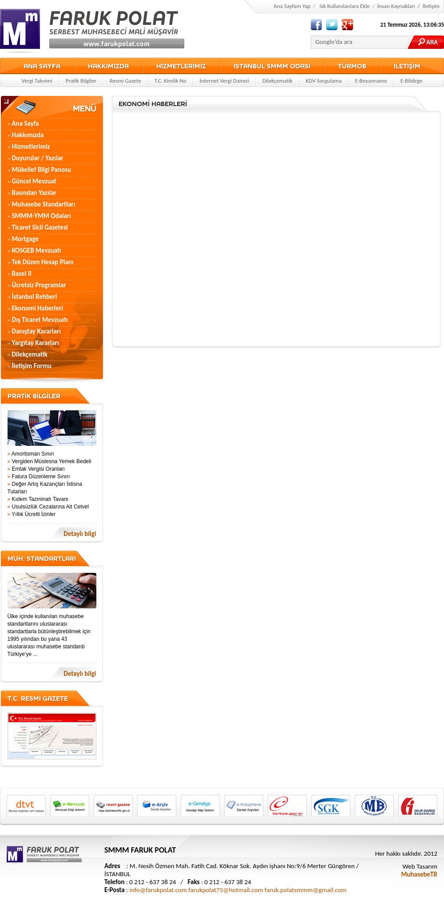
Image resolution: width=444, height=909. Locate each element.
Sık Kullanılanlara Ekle (344, 6)
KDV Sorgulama (324, 80)
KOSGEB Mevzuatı (36, 250)
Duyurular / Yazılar (37, 158)
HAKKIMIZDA (108, 66)
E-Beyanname (371, 80)
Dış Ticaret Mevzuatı (40, 320)
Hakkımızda (28, 135)
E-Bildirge (411, 80)
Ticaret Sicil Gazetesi (40, 227)
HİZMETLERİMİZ (181, 66)
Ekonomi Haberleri (37, 308)
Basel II (22, 274)
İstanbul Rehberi (34, 297)
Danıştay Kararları (36, 331)
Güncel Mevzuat (34, 181)
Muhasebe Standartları (43, 204)
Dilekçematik (277, 80)
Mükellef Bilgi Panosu (41, 170)
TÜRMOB (352, 66)
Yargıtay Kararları (35, 343)
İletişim (431, 6)
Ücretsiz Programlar (39, 285)
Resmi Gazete (125, 80)
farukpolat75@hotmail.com (225, 890)
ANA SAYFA (42, 66)
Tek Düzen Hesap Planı (43, 262)
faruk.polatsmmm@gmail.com (306, 890)
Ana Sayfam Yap (292, 6)
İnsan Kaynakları (396, 6)
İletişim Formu (32, 366)
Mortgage (25, 239)
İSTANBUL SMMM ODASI (272, 66)
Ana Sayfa (25, 123)
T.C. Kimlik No (170, 80)
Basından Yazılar (34, 193)
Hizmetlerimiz (31, 147)
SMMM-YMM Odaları (41, 216)
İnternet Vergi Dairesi (224, 80)
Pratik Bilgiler (81, 80)
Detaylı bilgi (79, 534)
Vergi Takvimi (36, 80)
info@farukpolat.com (158, 890)
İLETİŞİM (407, 66)
